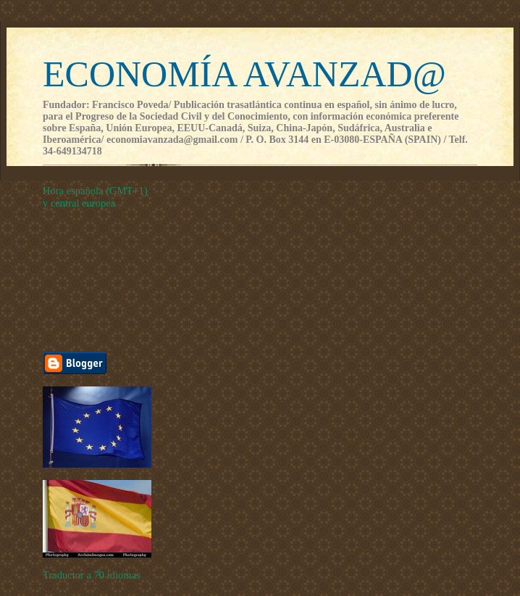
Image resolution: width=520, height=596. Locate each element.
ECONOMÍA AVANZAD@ (244, 74)
